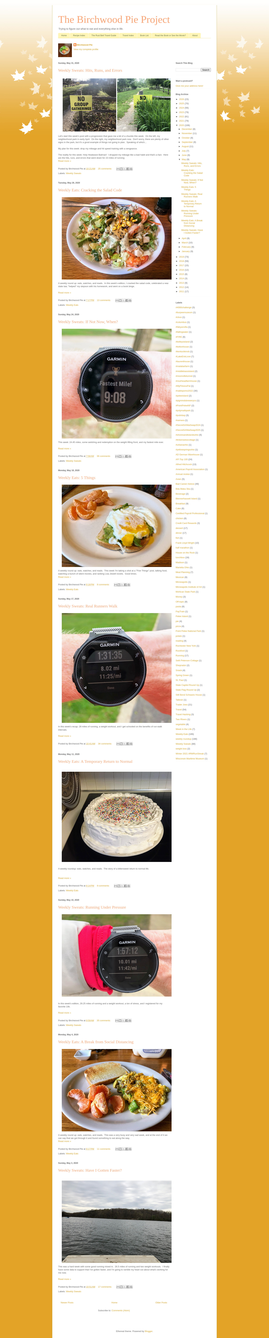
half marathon (182, 547)
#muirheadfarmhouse (186, 381)
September (187, 142)
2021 (182, 121)
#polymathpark (183, 410)
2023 (182, 112)
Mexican (180, 577)
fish (177, 538)
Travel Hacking (183, 714)
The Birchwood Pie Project (114, 19)
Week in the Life (184, 729)
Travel (179, 709)
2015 (182, 274)
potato (179, 636)
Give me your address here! (189, 86)
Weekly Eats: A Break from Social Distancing (95, 1042)
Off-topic (180, 601)
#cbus (179, 317)
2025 (182, 103)
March (185, 242)
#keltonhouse (182, 346)
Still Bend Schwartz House (189, 695)
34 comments (104, 743)
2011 (182, 291)
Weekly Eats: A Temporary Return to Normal (95, 761)
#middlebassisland (185, 371)
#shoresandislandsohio (187, 435)
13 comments (103, 300)
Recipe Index (79, 35)
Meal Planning (183, 572)
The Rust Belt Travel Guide (103, 35)
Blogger (148, 1331)
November (187, 133)
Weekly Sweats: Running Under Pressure (92, 907)
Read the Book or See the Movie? (170, 35)
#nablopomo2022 (184, 390)
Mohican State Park (185, 591)
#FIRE (179, 337)
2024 (182, 107)
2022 (182, 116)
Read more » (64, 161)
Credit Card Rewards (186, 523)
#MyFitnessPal (183, 386)
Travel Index (128, 35)
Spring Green (182, 675)
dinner (179, 533)
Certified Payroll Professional (190, 513)
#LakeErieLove (183, 356)
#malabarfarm (182, 366)
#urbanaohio (182, 444)
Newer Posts (67, 1302)
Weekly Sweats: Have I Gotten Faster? (90, 1170)
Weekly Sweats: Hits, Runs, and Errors (90, 70)
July (184, 151)
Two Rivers (181, 719)
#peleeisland (182, 395)
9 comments (103, 885)
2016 (182, 270)
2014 (182, 278)
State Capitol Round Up (187, 685)
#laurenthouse (183, 361)
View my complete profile (86, 49)
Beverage (180, 494)
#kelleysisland (183, 341)
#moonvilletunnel (184, 376)
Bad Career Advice (185, 484)
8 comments (103, 584)
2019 (182, 257)
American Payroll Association (190, 469)
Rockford (180, 650)
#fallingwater (182, 332)
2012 (182, 287)
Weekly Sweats (73, 173)
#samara (180, 420)
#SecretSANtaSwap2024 (188, 425)
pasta (178, 606)
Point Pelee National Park (188, 631)
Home (64, 35)
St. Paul (180, 680)
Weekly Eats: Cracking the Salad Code (90, 190)
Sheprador (181, 665)
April (184, 238)
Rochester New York (186, 645)
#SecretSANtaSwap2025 (188, 430)
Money (179, 596)
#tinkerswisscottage (185, 440)
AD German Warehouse (187, 454)
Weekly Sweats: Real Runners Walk (87, 606)
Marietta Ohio (182, 567)
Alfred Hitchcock (184, 464)
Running (180, 655)
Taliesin (179, 699)
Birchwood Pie (84, 45)
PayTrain (180, 611)
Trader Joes (182, 704)
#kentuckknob (182, 351)
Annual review (183, 474)
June (184, 155)
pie (177, 621)
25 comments (104, 168)
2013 (182, 283)
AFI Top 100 (182, 459)
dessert (179, 528)
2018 (182, 261)
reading (179, 641)
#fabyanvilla (182, 327)
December (187, 129)
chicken (179, 518)
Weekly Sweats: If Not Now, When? (88, 321)
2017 (182, 265)
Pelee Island (182, 616)
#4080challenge (183, 307)
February (186, 247)
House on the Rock (185, 552)
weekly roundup (183, 739)
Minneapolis (182, 582)
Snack (179, 670)
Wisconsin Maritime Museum (190, 758)
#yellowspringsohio (185, 449)
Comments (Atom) (121, 1310)
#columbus (181, 322)
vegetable (180, 724)
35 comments (103, 1020)
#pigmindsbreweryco (186, 400)
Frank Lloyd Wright (185, 543)
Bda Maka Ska (183, 489)
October (186, 138)
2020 (182, 125)
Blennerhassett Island (186, 498)
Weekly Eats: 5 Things (76, 477)
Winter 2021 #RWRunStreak (190, 753)
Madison (180, 562)
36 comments (103, 456)
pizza (178, 626)
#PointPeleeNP (183, 405)
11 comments (103, 1149)
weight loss (181, 748)
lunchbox (180, 557)
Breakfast (180, 503)
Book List (144, 35)
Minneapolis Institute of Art (189, 587)
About (194, 35)
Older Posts (161, 1302)
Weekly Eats (72, 305)
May (184, 159)
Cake (178, 508)
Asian (178, 479)
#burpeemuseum (184, 312)
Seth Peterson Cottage (187, 660)
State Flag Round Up (186, 690)
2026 (182, 99)
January (186, 251)
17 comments (104, 1287)
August (185, 146)
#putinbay (180, 415)
